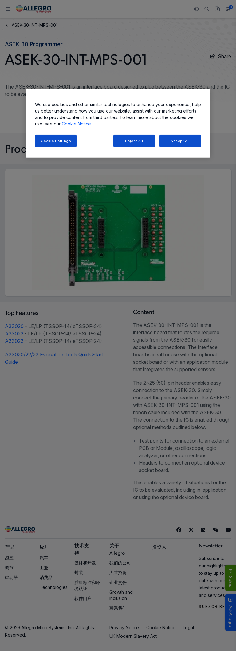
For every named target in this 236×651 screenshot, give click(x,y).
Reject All (134, 140)
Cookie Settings (56, 140)
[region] (118, 123)
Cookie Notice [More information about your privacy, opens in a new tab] (76, 123)
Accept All (180, 140)
